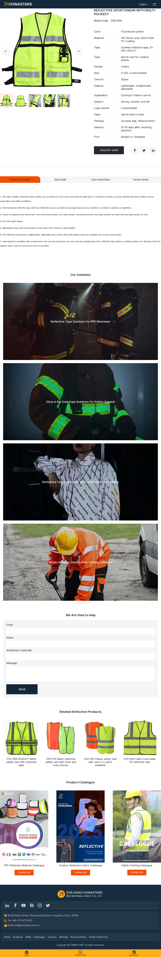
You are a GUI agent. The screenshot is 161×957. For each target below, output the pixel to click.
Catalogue (39, 937)
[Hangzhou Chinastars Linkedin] (7, 905)
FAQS (28, 937)
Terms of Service (98, 937)
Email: (9, 624)
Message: (11, 663)
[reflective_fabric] (40, 905)
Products (18, 937)
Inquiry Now (109, 150)
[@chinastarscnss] (15, 905)
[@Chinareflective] (48, 905)
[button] (154, 4)
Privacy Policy (78, 937)
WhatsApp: (19, 650)
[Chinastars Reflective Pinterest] (32, 905)
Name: (10, 637)
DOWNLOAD (24, 872)
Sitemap (63, 937)
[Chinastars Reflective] (23, 905)
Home (7, 937)
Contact (52, 937)
